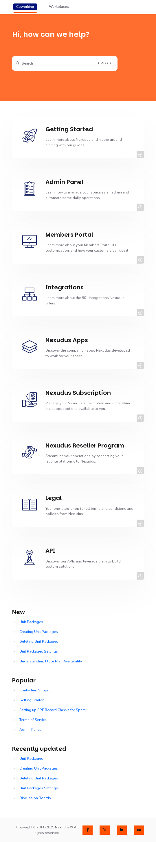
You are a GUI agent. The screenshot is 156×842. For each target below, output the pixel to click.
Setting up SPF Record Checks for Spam (52, 710)
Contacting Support (35, 690)
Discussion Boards (35, 798)
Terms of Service (33, 719)
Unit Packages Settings (38, 651)
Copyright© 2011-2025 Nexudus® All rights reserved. (47, 830)
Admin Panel (30, 729)
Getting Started (32, 700)
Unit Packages (31, 622)
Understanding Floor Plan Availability (50, 661)
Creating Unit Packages (38, 631)
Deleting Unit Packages (38, 641)
